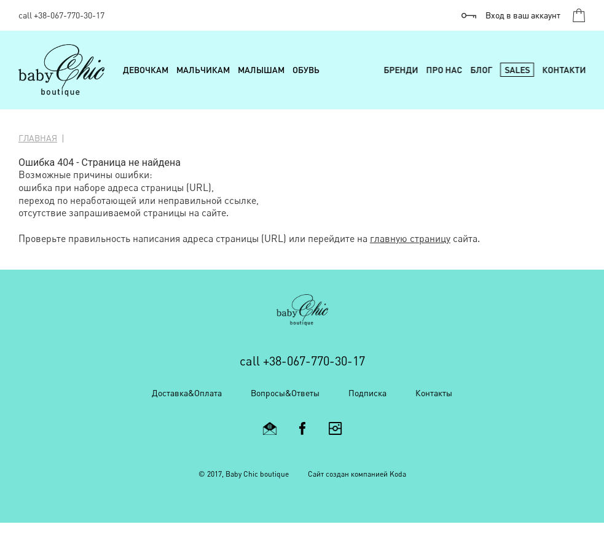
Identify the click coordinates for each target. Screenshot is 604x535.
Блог (481, 69)
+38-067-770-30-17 (69, 15)
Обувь (306, 69)
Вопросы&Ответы (285, 393)
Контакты (433, 393)
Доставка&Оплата (187, 393)
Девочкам (145, 69)
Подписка (367, 393)
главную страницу (410, 238)
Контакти (564, 69)
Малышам (261, 69)
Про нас (444, 69)
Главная (37, 138)
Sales (517, 69)
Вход (522, 15)
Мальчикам (203, 69)
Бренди (400, 69)
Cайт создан (328, 473)
